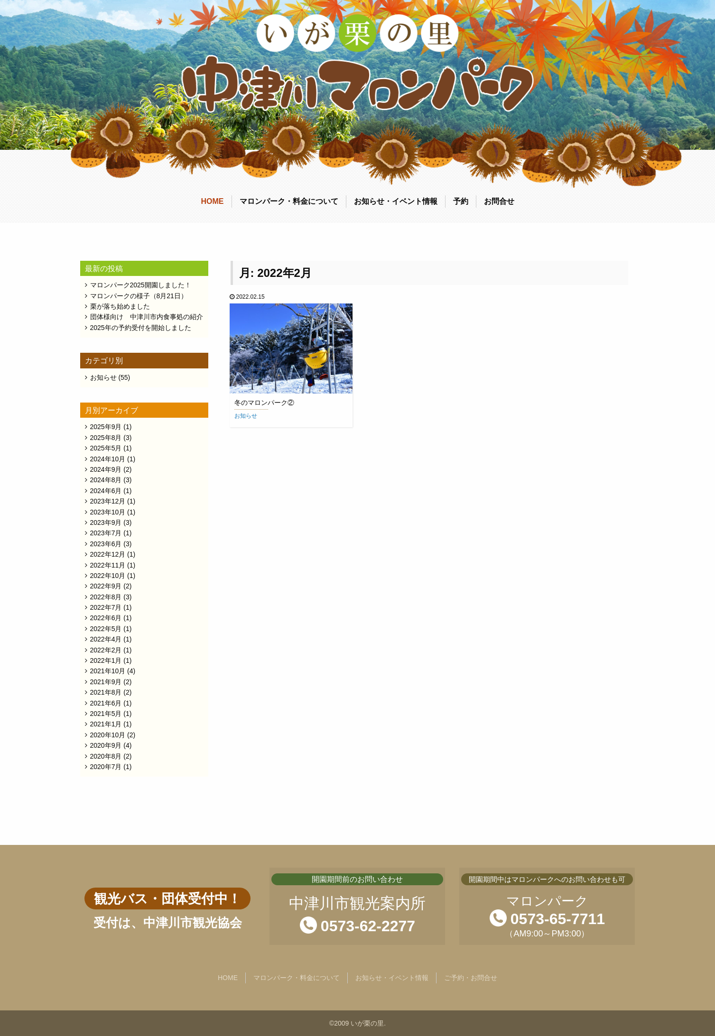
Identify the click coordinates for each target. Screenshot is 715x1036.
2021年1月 (106, 724)
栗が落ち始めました (120, 306)
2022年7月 (106, 607)
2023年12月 (108, 501)
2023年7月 (106, 533)
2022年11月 (108, 565)
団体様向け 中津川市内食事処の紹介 (146, 317)
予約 (460, 201)
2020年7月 (106, 766)
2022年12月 (108, 554)
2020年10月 (108, 735)
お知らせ (245, 416)
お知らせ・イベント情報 (395, 201)
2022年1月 (106, 660)
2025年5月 (106, 448)
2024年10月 (108, 459)
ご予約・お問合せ (470, 977)
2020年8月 (106, 756)
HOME (212, 201)
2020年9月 (106, 745)
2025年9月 (106, 427)
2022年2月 (106, 650)
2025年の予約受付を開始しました (140, 327)
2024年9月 (106, 469)
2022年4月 (106, 639)
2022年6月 (106, 618)
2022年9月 (106, 586)
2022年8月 (106, 597)
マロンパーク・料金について (289, 201)
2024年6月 (106, 491)
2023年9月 (106, 522)
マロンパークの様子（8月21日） (138, 296)
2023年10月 (108, 512)
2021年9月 (106, 682)
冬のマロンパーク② (264, 402)
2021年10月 (108, 671)
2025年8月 (106, 437)
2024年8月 (106, 480)
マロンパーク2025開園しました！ (140, 285)
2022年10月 (108, 575)
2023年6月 (106, 544)
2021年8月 (106, 692)
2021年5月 (106, 713)
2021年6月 (106, 703)
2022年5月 (106, 629)
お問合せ (499, 201)
